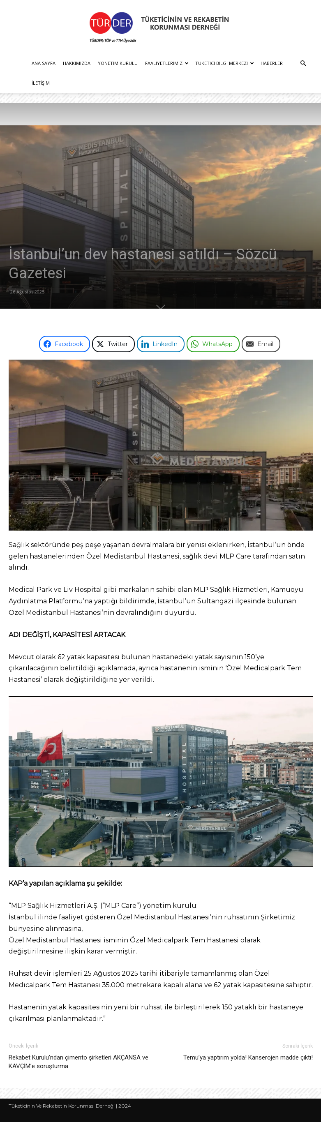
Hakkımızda (76, 63)
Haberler (272, 63)
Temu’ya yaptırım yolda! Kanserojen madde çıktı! (248, 1057)
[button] (303, 63)
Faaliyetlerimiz (167, 63)
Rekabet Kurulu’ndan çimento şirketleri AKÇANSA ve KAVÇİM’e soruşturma (78, 1062)
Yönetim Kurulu (118, 63)
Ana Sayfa (43, 63)
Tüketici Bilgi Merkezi (224, 63)
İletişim (41, 83)
